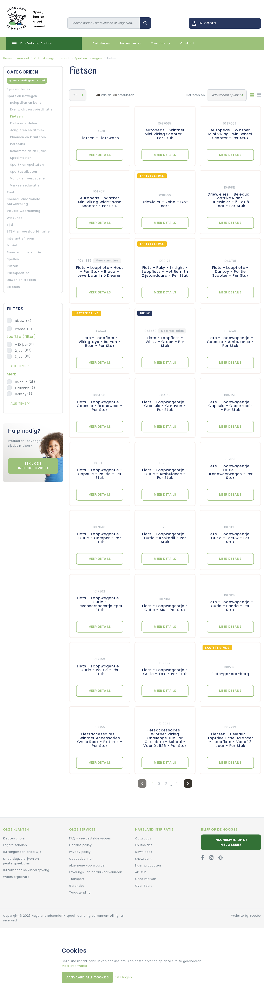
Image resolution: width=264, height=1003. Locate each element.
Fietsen (16, 116)
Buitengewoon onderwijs (22, 852)
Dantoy (20, 394)
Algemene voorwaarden (88, 865)
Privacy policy (80, 852)
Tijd (10, 225)
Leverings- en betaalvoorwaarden (95, 872)
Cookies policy (80, 845)
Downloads (143, 852)
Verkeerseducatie (25, 185)
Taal (10, 192)
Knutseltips (143, 845)
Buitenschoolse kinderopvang (26, 870)
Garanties (76, 886)
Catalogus (101, 43)
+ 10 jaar (21, 345)
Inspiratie (130, 43)
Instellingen (123, 977)
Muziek (12, 245)
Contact (187, 43)
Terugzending (80, 892)
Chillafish (22, 388)
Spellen (13, 259)
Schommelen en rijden (28, 151)
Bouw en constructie (24, 252)
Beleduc (21, 382)
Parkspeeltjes (18, 273)
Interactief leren (20, 238)
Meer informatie (74, 966)
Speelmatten (21, 158)
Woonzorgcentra (16, 877)
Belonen (13, 287)
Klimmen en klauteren (28, 137)
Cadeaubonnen (81, 859)
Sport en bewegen (22, 96)
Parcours (17, 144)
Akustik (140, 872)
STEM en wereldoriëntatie (28, 231)
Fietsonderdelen (23, 123)
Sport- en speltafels (27, 165)
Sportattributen (23, 172)
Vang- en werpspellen (28, 178)
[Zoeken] (103, 23)
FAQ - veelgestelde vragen (90, 838)
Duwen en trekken (21, 280)
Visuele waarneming (23, 211)
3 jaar (19, 357)
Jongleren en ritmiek (27, 130)
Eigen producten (148, 865)
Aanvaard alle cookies (87, 977)
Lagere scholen (15, 845)
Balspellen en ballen (27, 103)
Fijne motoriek (19, 89)
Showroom (143, 859)
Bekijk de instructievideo (33, 465)
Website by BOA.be (246, 916)
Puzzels (13, 266)
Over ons (160, 43)
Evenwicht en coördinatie (31, 109)
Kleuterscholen (15, 838)
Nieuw (23, 321)
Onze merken (145, 879)
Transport (76, 879)
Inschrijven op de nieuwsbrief (231, 842)
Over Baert (143, 886)
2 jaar (19, 351)
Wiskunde (15, 218)
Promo (23, 329)
